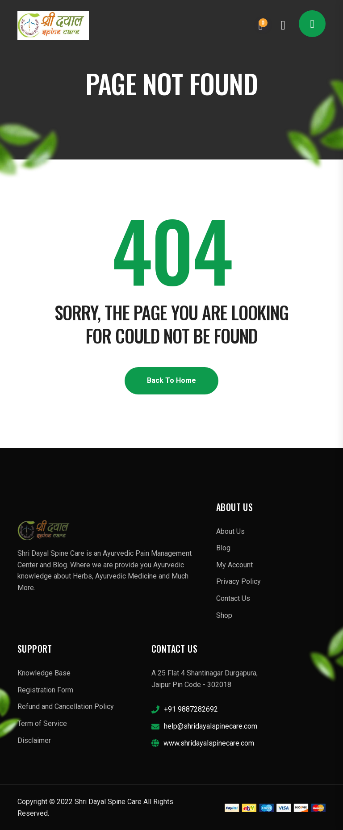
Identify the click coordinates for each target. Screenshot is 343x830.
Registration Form (45, 690)
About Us (230, 531)
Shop (224, 615)
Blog (223, 548)
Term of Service (42, 723)
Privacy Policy (238, 581)
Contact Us (233, 598)
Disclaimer (34, 740)
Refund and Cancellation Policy (65, 706)
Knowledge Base (44, 673)
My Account (234, 565)
